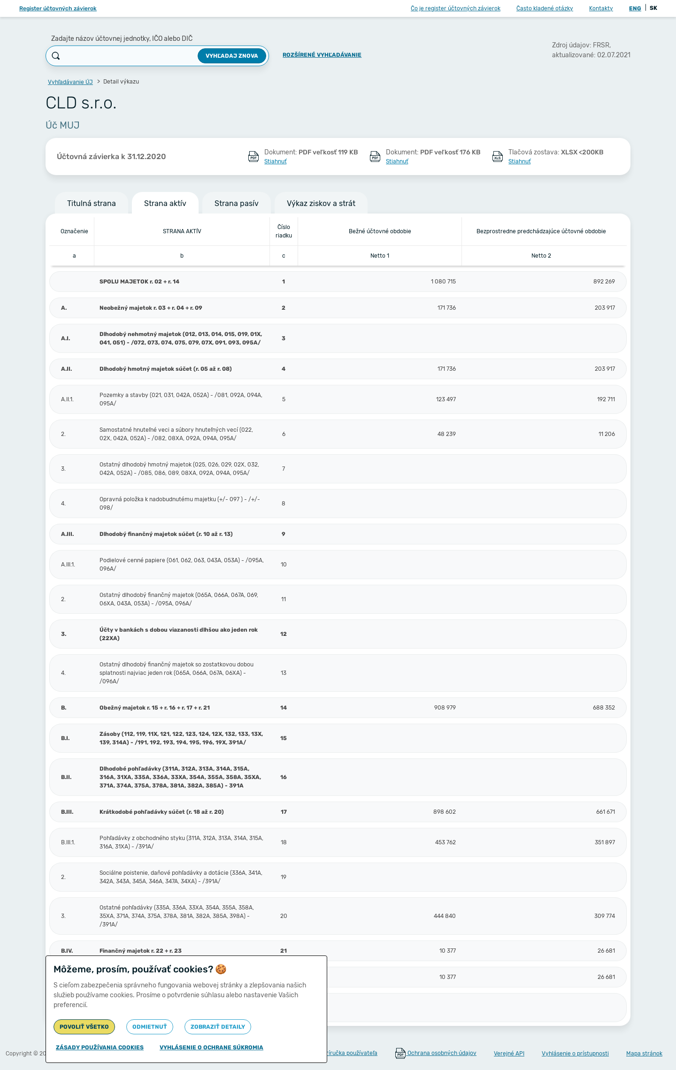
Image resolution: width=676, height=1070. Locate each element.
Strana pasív (237, 203)
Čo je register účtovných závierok (455, 8)
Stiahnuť (275, 161)
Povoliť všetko (84, 1027)
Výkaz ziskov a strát (321, 203)
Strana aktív (165, 203)
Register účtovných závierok (58, 8)
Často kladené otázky (544, 8)
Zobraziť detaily (218, 1027)
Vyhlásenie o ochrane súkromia (211, 1047)
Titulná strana (91, 203)
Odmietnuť (149, 1027)
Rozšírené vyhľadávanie (322, 55)
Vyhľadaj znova (232, 56)
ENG (635, 8)
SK (653, 8)
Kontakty (601, 8)
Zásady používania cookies (100, 1047)
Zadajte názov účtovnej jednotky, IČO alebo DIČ (121, 39)
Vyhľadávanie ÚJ (70, 82)
